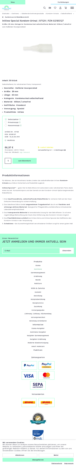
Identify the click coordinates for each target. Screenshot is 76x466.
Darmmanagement (38, 273)
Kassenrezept (12, 125)
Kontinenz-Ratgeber (38, 332)
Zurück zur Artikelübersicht (15, 17)
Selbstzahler (12, 119)
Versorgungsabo (38, 310)
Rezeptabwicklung (38, 299)
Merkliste (10, 140)
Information (38, 325)
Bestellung (38, 296)
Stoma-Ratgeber (38, 328)
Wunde (38, 280)
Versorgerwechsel (38, 317)
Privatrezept (12, 122)
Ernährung (38, 276)
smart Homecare (38, 346)
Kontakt (38, 292)
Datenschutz (57, 463)
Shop (13, 2)
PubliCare (38, 283)
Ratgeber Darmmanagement (38, 336)
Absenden (66, 251)
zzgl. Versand (25, 152)
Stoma (38, 265)
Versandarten (38, 394)
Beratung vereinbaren (38, 321)
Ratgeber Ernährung (38, 339)
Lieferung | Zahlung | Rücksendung (38, 314)
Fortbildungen (63, 2)
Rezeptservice (38, 303)
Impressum (69, 463)
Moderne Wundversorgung (38, 343)
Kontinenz (38, 269)
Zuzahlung (38, 306)
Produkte (38, 262)
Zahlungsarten (38, 357)
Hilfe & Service (38, 288)
